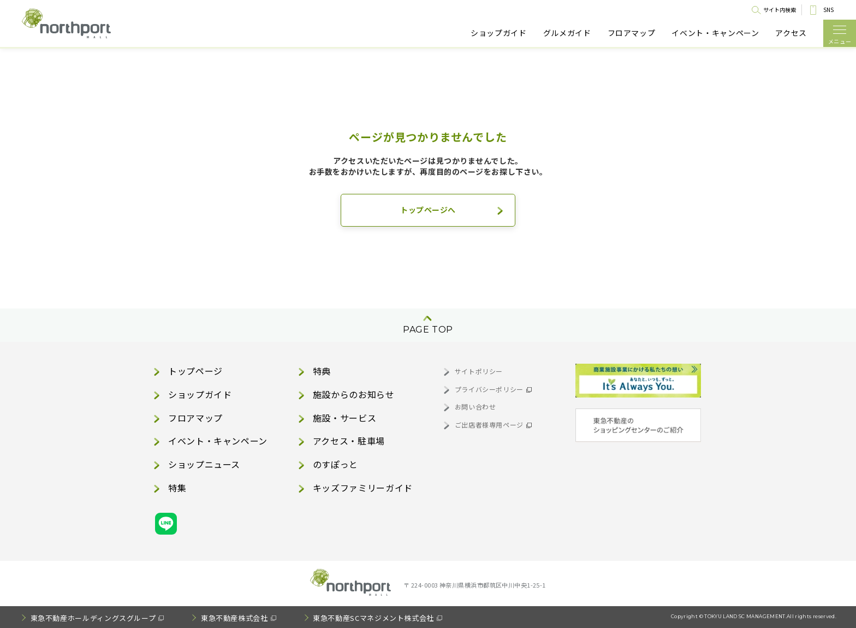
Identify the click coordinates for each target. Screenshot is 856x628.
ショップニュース (204, 464)
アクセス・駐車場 (349, 440)
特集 (177, 487)
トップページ (195, 370)
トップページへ (428, 209)
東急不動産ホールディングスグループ (93, 618)
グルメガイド (567, 33)
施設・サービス (344, 417)
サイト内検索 (779, 9)
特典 (322, 370)
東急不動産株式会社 (234, 618)
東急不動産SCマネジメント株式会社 (373, 618)
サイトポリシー (479, 371)
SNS (828, 9)
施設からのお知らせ (354, 394)
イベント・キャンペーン (715, 33)
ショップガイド (498, 33)
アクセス (791, 33)
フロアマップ (632, 33)
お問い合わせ (475, 406)
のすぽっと (335, 464)
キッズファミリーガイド (363, 487)
